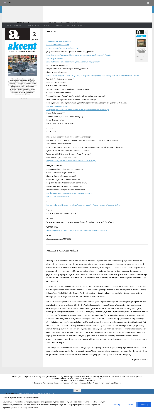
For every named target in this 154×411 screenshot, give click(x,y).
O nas (8, 25)
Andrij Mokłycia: (77, 119)
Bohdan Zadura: (57, 54)
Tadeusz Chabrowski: (58, 51)
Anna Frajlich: (54, 68)
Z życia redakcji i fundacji (32, 25)
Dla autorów (69, 25)
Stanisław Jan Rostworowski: (76, 240)
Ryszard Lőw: (57, 206)
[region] (77, 402)
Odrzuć (130, 405)
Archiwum (47, 25)
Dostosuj (116, 405)
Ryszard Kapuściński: (62, 58)
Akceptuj (144, 405)
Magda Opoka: (71, 170)
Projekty (17, 25)
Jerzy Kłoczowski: (78, 64)
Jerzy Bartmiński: (73, 71)
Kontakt (80, 25)
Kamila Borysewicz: (69, 202)
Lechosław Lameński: (83, 214)
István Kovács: (92, 85)
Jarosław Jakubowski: (57, 116)
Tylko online (58, 25)
